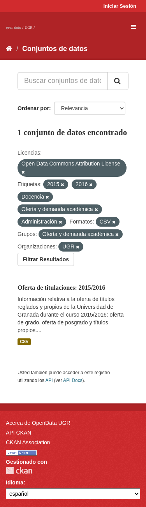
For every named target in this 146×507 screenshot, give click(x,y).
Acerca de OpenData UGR (38, 423)
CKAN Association (28, 442)
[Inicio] (9, 49)
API (49, 380)
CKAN (19, 471)
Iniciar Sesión (119, 6)
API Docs (73, 380)
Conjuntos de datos (55, 49)
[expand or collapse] (133, 27)
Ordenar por (33, 108)
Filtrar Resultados (46, 259)
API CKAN (18, 433)
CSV (24, 341)
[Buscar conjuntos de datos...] (63, 81)
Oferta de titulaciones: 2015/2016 (61, 287)
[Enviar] (117, 81)
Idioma (14, 482)
